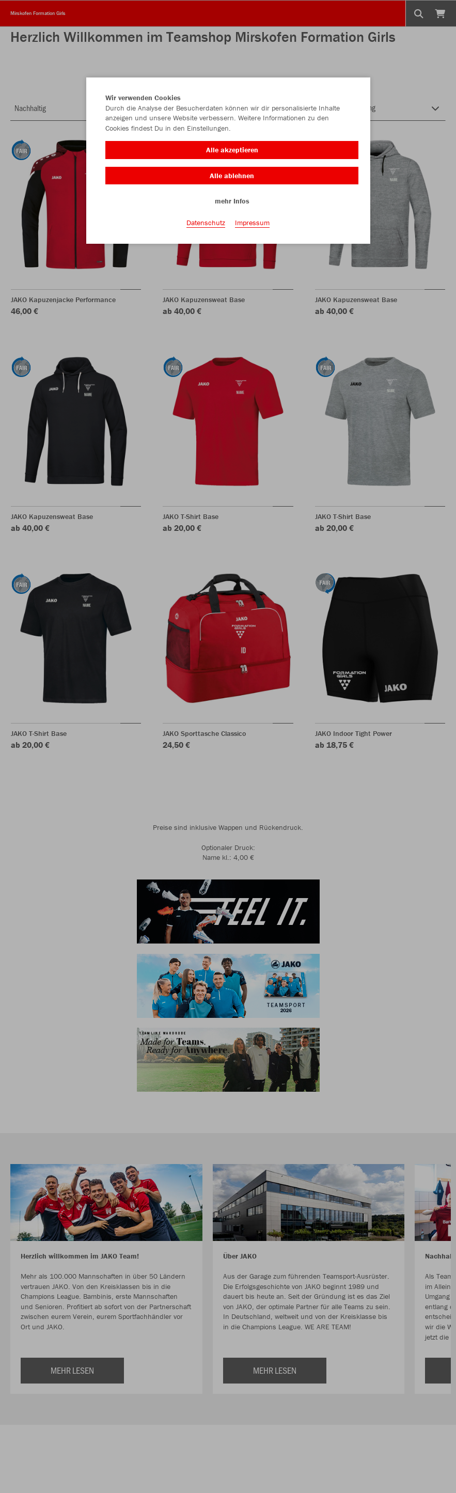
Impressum (252, 222)
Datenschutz (205, 222)
